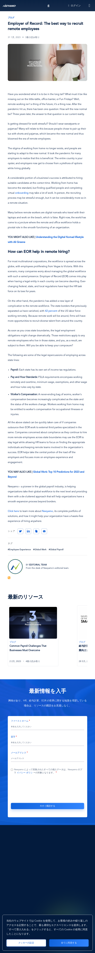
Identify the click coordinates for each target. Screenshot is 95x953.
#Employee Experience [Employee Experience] (19, 550)
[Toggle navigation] (89, 5)
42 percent (51, 311)
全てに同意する (69, 943)
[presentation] (47, 788)
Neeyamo (47, 511)
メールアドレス (18, 753)
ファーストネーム (19, 721)
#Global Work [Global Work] (39, 550)
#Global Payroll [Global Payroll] (56, 550)
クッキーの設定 (26, 943)
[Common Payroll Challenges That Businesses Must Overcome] (33, 636)
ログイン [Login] (74, 6)
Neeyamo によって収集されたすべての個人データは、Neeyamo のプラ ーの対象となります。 (48, 771)
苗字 (13, 737)
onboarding (21, 193)
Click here (13, 511)
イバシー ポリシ (25, 773)
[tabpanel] (42, 637)
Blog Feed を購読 (9, 578)
